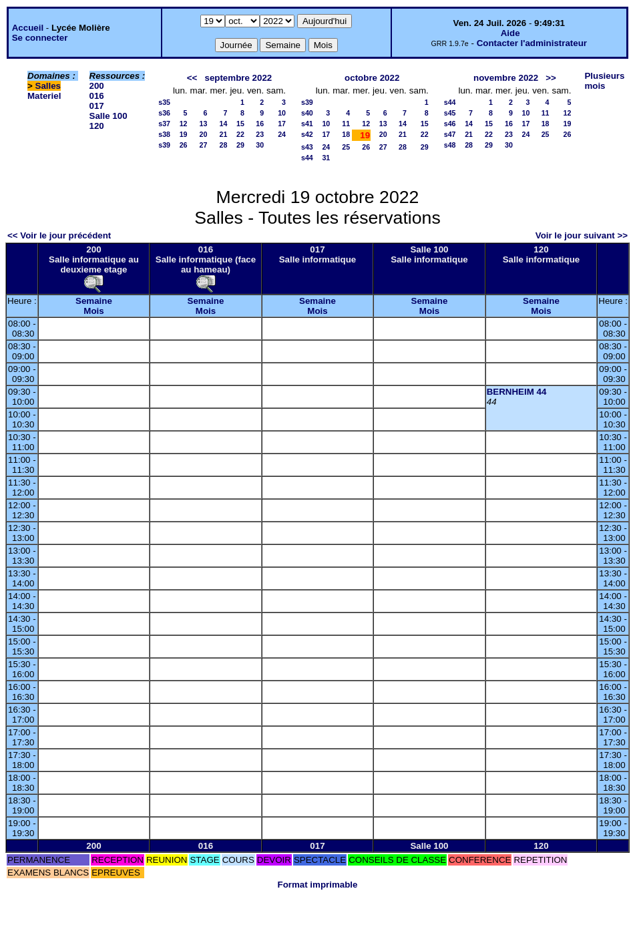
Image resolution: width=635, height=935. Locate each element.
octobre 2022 (372, 78)
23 (260, 134)
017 (96, 106)
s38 (164, 134)
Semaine (93, 301)
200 (96, 86)
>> (551, 78)
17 (282, 124)
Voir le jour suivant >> (582, 235)
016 (96, 96)
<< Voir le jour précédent (59, 235)
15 (240, 124)
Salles (48, 86)
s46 (450, 124)
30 (260, 145)
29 (240, 145)
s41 (307, 124)
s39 (164, 145)
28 (224, 145)
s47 (450, 134)
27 (204, 145)
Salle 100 (108, 116)
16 (260, 124)
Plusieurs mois (604, 81)
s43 (307, 147)
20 (204, 134)
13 (204, 124)
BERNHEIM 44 (517, 392)
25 (346, 147)
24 (282, 134)
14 (224, 124)
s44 (307, 158)
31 (326, 158)
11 (346, 124)
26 (184, 145)
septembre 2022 (238, 78)
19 (184, 134)
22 (240, 134)
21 (224, 134)
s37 (164, 124)
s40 (307, 113)
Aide (510, 33)
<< (192, 78)
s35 (164, 102)
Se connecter (40, 38)
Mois (93, 311)
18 (346, 134)
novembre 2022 (505, 78)
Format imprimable (318, 885)
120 (96, 126)
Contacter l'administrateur (532, 43)
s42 (307, 134)
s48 (450, 145)
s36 (164, 113)
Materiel (44, 96)
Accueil (27, 28)
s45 (450, 113)
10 (282, 113)
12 (184, 124)
